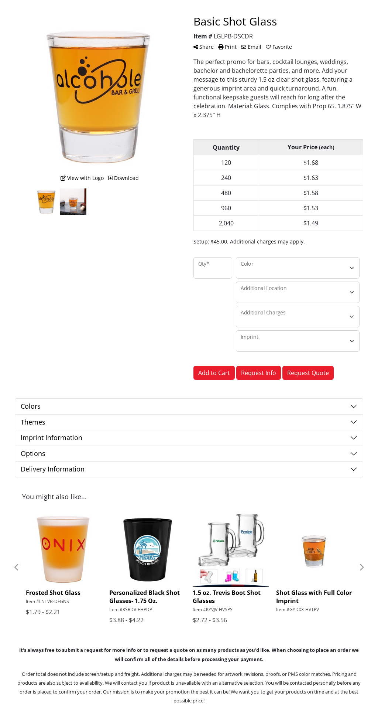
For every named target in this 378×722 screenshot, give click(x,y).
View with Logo (82, 177)
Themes (33, 422)
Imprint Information (51, 437)
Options (33, 453)
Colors (31, 406)
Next (361, 567)
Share (203, 46)
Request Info (258, 373)
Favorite (279, 46)
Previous (16, 567)
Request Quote (308, 373)
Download (123, 177)
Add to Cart (214, 373)
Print (227, 46)
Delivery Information (53, 468)
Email (251, 46)
